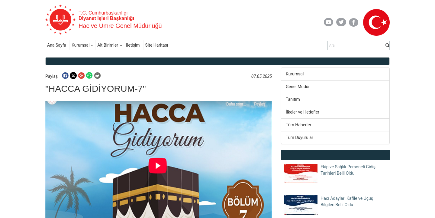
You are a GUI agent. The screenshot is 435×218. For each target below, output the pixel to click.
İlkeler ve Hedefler (302, 112)
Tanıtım (293, 99)
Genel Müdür (298, 86)
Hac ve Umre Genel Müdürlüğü (120, 25)
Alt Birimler (107, 45)
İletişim (133, 45)
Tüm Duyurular (299, 137)
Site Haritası (156, 45)
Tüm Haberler (298, 124)
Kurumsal (80, 45)
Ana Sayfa (56, 45)
